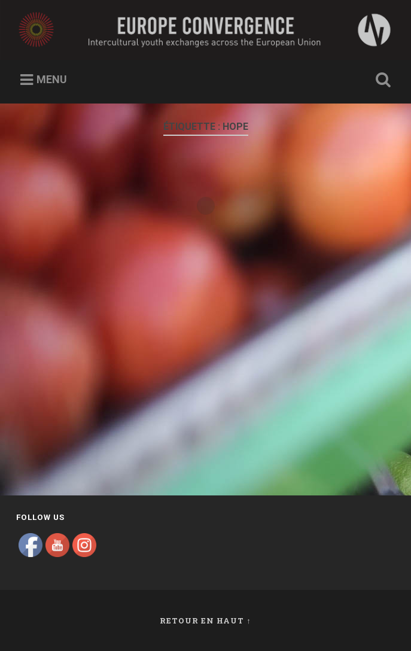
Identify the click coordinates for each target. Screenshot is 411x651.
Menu (51, 79)
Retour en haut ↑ (205, 620)
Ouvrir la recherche (381, 80)
